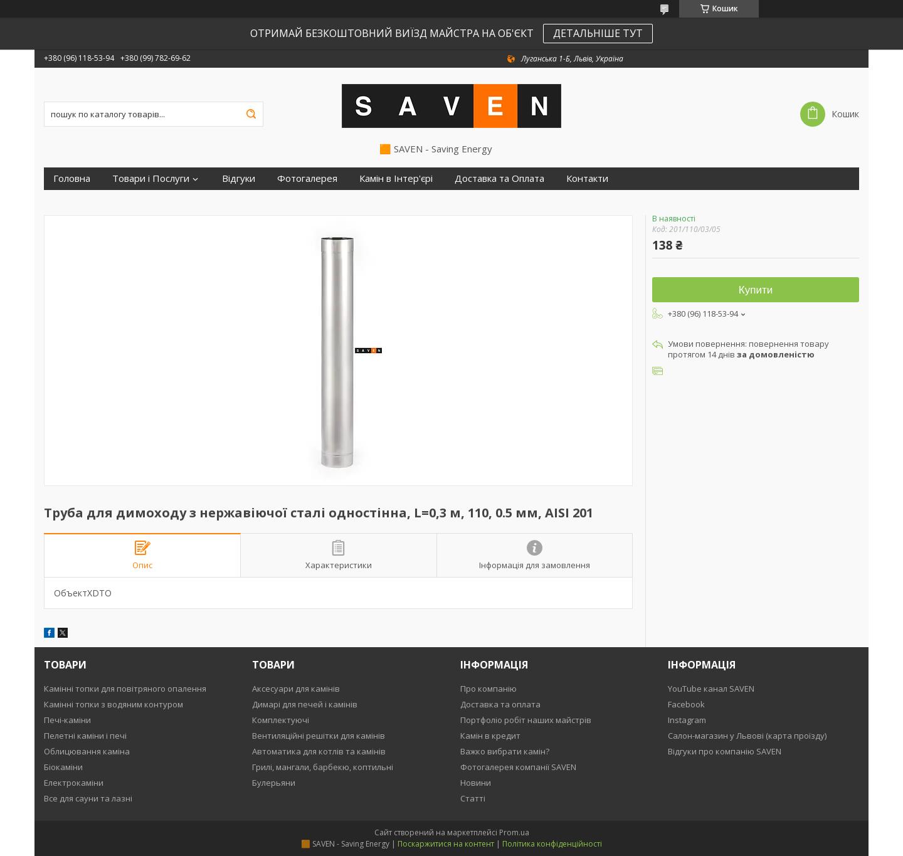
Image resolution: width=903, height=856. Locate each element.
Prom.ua (514, 832)
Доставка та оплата (500, 704)
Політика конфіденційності (552, 843)
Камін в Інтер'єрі (396, 178)
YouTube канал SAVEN (711, 688)
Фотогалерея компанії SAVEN (518, 767)
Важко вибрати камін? (504, 751)
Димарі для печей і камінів (304, 704)
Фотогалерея (307, 178)
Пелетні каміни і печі (85, 735)
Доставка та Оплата (499, 178)
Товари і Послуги (150, 178)
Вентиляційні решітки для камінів (318, 735)
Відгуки (238, 178)
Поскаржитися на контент (446, 843)
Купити (756, 290)
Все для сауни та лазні (88, 798)
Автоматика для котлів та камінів (319, 751)
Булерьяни (273, 782)
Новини (475, 782)
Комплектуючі (280, 720)
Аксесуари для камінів (296, 688)
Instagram (687, 720)
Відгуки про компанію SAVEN (724, 751)
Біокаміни (63, 767)
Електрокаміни (73, 782)
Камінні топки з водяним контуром (113, 704)
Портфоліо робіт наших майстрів (525, 720)
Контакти (587, 178)
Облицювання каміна (87, 751)
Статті (472, 798)
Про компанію (488, 688)
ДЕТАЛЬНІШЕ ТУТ (598, 33)
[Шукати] (250, 114)
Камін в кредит (490, 735)
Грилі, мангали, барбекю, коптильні (322, 767)
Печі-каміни (67, 720)
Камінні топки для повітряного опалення (125, 688)
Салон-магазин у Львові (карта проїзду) (747, 735)
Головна (71, 178)
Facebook (686, 704)
